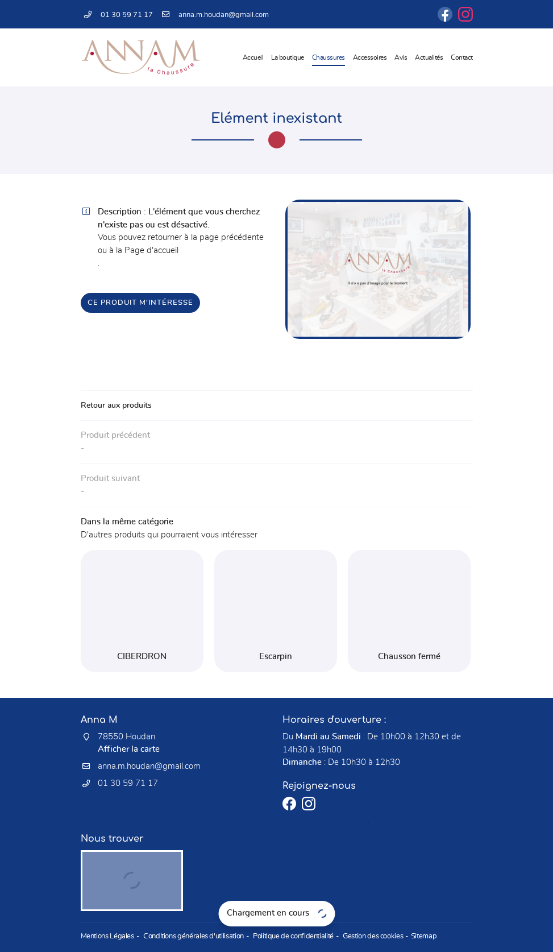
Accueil (253, 57)
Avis (400, 57)
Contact (462, 57)
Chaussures (328, 57)
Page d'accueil (151, 250)
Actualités (429, 57)
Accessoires (370, 57)
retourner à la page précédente (206, 237)
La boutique (287, 57)
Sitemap (416, 937)
